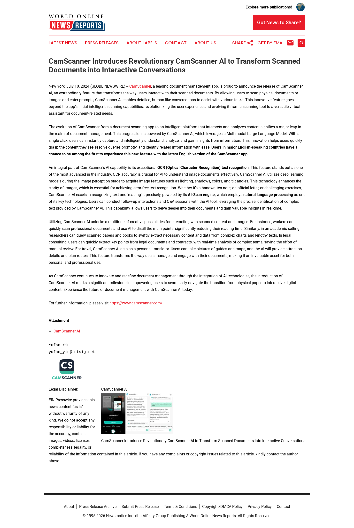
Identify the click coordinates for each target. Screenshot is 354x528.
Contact (176, 42)
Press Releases (102, 42)
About (69, 506)
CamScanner (140, 86)
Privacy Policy (260, 506)
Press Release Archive (97, 506)
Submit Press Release (140, 506)
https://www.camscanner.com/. (136, 303)
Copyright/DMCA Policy (222, 506)
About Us (205, 42)
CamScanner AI (67, 331)
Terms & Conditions (180, 506)
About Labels (141, 42)
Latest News (63, 42)
